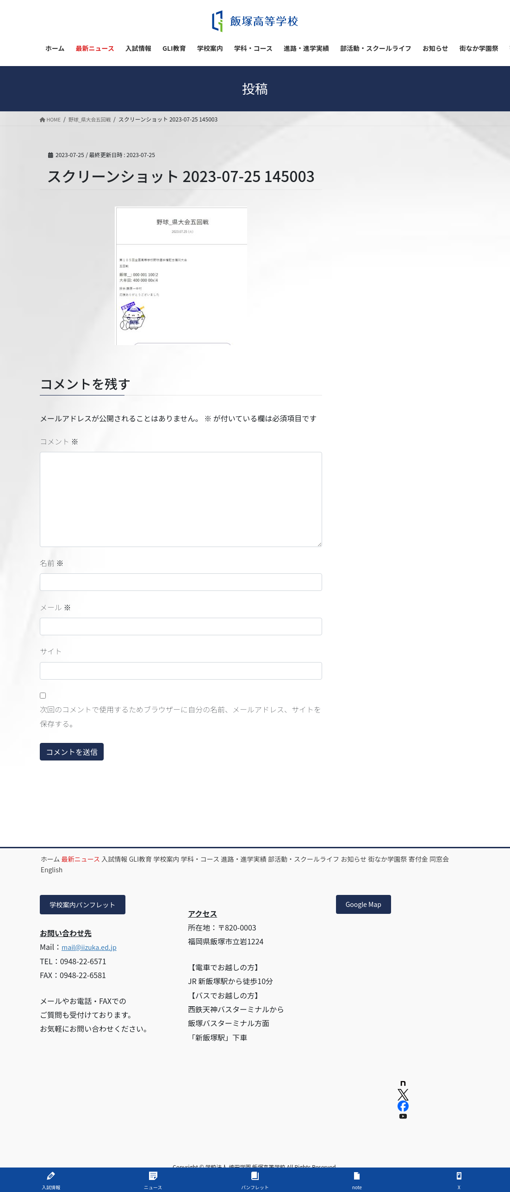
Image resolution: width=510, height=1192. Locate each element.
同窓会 (181, 869)
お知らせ (60, 869)
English (215, 869)
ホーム (56, 859)
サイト (51, 651)
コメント (59, 441)
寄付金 (148, 869)
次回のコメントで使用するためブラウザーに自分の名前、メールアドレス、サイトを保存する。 (180, 716)
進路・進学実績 (321, 859)
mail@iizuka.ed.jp (93, 949)
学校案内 (220, 859)
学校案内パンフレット (87, 905)
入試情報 (144, 859)
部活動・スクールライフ (393, 859)
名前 (52, 562)
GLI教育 (182, 859)
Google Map (367, 905)
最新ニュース (99, 859)
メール (55, 607)
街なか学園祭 (105, 869)
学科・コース (265, 859)
